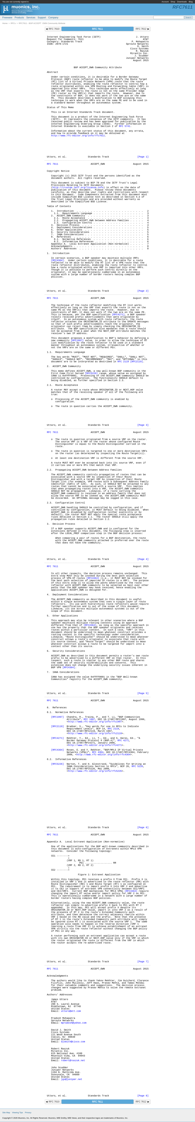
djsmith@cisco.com (73, 1041)
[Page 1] (143, 157)
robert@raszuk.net (73, 1060)
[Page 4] (143, 559)
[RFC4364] (57, 260)
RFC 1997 (89, 719)
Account (165, 2)
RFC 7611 (52, 164)
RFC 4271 (123, 740)
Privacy (28, 1112)
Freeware (7, 17)
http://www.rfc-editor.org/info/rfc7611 (78, 135)
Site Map (6, 1112)
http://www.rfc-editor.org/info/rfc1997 (95, 721)
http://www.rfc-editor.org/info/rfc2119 (95, 733)
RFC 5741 (124, 126)
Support (42, 17)
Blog (191, 2)
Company (53, 17)
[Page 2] (143, 291)
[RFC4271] (118, 314)
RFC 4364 (97, 752)
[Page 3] (143, 425)
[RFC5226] (91, 373)
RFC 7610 (54, 29)
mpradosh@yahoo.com (74, 1023)
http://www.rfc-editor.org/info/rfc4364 (103, 754)
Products (19, 17)
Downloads (182, 2)
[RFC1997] (77, 340)
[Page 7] (143, 961)
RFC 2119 (123, 361)
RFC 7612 (141, 29)
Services (30, 17)
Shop (173, 2)
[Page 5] (143, 693)
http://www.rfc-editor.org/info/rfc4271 (95, 745)
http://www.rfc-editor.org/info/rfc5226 (95, 771)
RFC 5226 (137, 766)
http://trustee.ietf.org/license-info (78, 187)
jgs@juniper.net (71, 1079)
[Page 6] (143, 827)
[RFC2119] (136, 361)
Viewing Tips (17, 1112)
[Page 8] (143, 1095)
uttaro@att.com (71, 1011)
